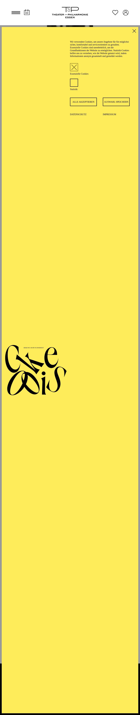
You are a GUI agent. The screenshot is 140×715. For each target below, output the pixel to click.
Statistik (74, 89)
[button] (16, 12)
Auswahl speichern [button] (116, 102)
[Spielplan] (27, 12)
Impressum (109, 114)
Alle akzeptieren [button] (83, 102)
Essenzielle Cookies (79, 73)
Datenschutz (78, 114)
